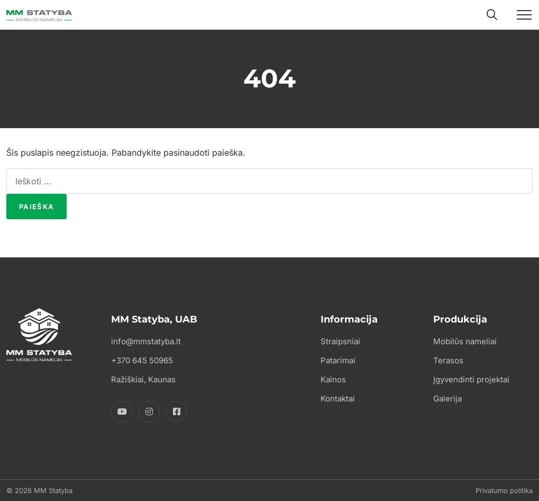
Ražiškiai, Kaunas (143, 379)
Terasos (448, 360)
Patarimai (338, 360)
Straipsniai (340, 341)
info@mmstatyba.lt (146, 341)
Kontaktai (338, 398)
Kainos (333, 379)
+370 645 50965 (142, 360)
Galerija (447, 398)
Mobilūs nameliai (465, 341)
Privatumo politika (504, 490)
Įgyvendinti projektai (471, 379)
